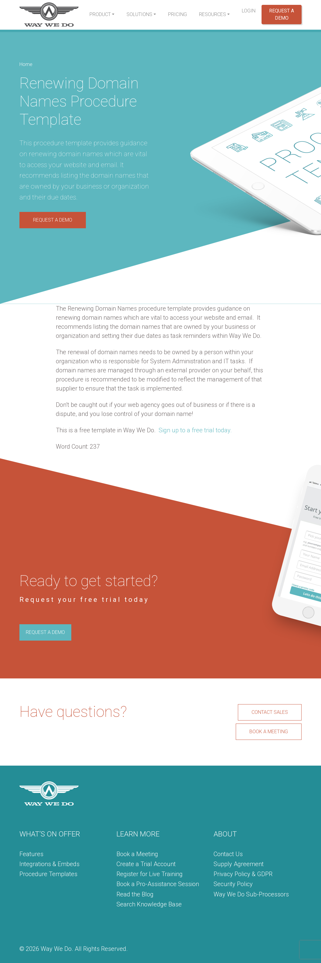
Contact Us (228, 854)
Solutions (139, 14)
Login (248, 11)
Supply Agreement (239, 864)
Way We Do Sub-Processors (251, 894)
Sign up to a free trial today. (195, 430)
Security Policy (233, 884)
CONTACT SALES (270, 712)
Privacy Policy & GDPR (243, 874)
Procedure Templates (48, 874)
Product (100, 14)
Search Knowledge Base (149, 904)
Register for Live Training (150, 874)
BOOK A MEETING (268, 731)
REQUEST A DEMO (52, 220)
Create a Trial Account (146, 864)
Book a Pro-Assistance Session (158, 884)
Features (31, 854)
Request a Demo (281, 14)
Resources (212, 14)
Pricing (177, 14)
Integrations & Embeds (49, 864)
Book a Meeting (137, 854)
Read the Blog (135, 894)
